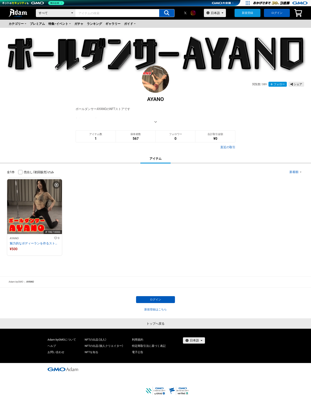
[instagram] (193, 13)
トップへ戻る (155, 323)
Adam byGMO (16, 281)
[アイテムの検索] (167, 13)
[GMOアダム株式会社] (63, 369)
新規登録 (247, 12)
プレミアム (37, 23)
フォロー (277, 84)
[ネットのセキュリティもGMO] (33, 3)
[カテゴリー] (56, 13)
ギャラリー (113, 23)
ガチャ (78, 23)
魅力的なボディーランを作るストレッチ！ (34, 243)
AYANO (14, 238)
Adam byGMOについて (62, 339)
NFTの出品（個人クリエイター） (104, 345)
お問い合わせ (56, 352)
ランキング (94, 23)
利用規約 (137, 339)
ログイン (276, 12)
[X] (185, 13)
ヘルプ (52, 345)
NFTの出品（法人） (95, 339)
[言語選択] (215, 13)
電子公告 (137, 352)
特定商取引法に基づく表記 (149, 345)
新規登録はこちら (155, 309)
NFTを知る (91, 352)
